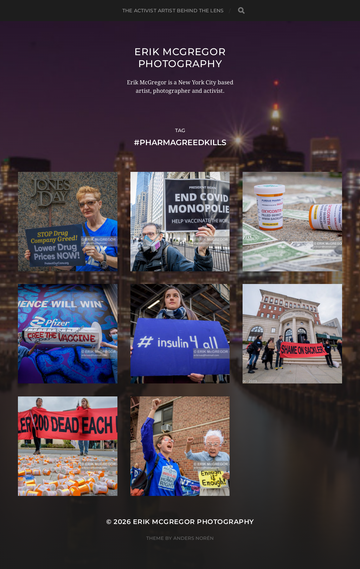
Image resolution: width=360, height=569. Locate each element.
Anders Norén (193, 538)
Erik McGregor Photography (179, 58)
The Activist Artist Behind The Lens (173, 10)
